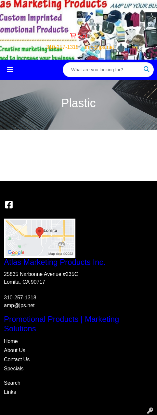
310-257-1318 (62, 47)
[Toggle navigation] (10, 69)
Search (12, 383)
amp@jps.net (98, 47)
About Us (14, 350)
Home (11, 341)
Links (10, 392)
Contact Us (17, 359)
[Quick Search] (101, 69)
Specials (13, 368)
